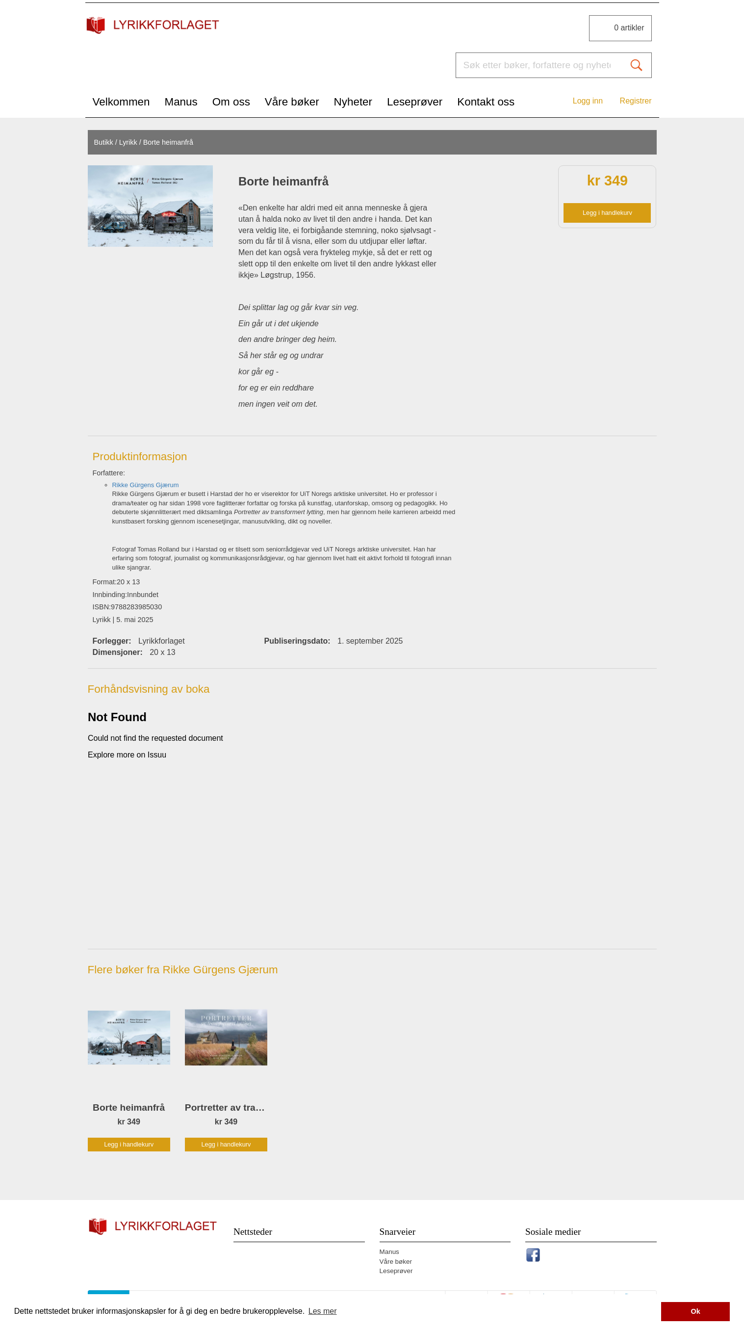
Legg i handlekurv (607, 212)
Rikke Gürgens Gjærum (145, 485)
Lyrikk (128, 142)
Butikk (103, 142)
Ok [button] (695, 1311)
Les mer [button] (322, 1311)
